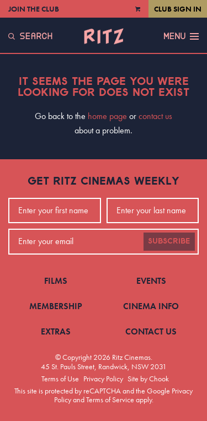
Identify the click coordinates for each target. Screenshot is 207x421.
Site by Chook (148, 379)
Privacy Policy (103, 379)
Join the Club (33, 9)
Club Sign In (177, 9)
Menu (181, 36)
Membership (55, 306)
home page (107, 116)
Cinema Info (151, 306)
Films (55, 281)
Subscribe (169, 241)
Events (151, 281)
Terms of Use (60, 379)
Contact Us (151, 331)
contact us (155, 116)
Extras (56, 331)
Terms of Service (110, 399)
